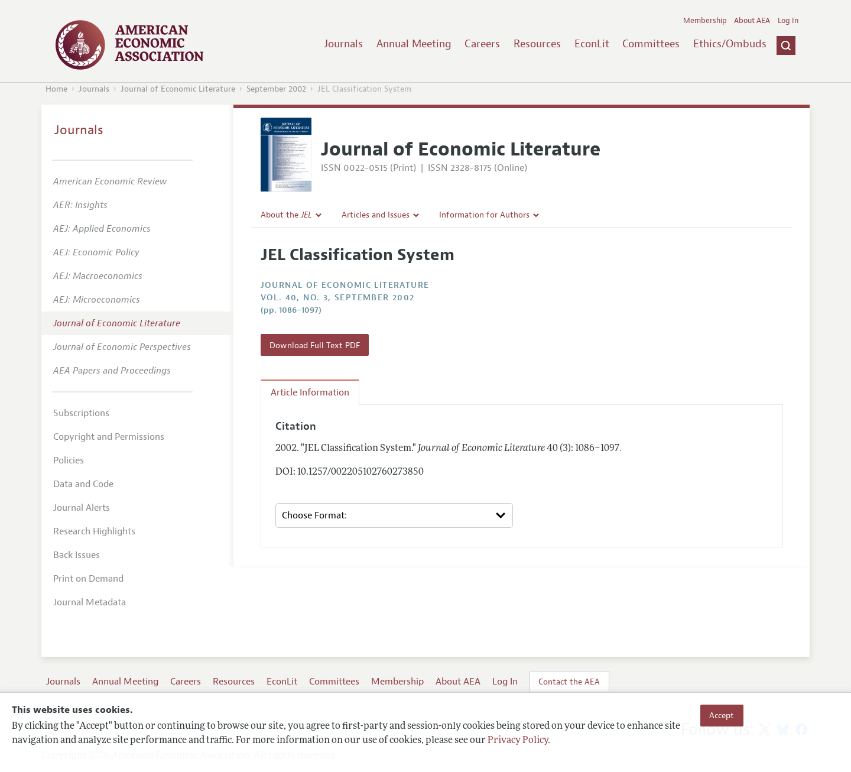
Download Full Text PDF (314, 345)
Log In (788, 20)
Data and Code (83, 484)
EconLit (591, 43)
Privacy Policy (518, 740)
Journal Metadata (89, 602)
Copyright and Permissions (108, 437)
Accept (721, 715)
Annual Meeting (414, 43)
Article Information (310, 392)
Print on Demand (88, 579)
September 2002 (276, 89)
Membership (705, 20)
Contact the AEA (569, 681)
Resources (537, 43)
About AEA (752, 20)
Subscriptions (81, 413)
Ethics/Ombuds (729, 43)
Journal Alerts (81, 508)
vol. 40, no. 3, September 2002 (338, 298)
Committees (651, 43)
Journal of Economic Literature (178, 89)
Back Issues (76, 555)
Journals (343, 43)
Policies (68, 460)
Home (56, 89)
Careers (482, 43)
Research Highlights (94, 531)
